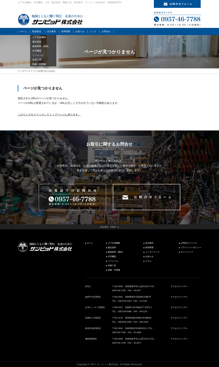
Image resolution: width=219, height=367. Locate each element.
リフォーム (113, 261)
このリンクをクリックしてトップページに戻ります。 (49, 114)
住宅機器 (112, 256)
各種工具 (112, 265)
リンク (93, 31)
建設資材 (112, 247)
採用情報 (65, 31)
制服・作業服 (114, 270)
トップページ (24, 71)
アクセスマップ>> (179, 286)
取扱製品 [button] (36, 31)
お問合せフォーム (189, 243)
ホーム (23, 31)
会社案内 (51, 31)
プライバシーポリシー (191, 247)
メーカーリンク (152, 252)
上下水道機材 (114, 243)
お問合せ (106, 31)
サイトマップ (187, 252)
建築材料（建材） (116, 252)
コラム (148, 261)
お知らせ (79, 31)
